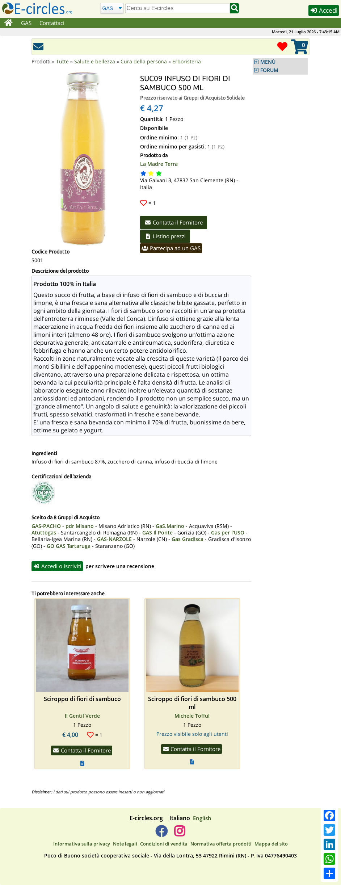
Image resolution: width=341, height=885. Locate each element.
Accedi (323, 10)
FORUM (269, 70)
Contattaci (51, 22)
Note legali (125, 843)
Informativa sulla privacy (81, 843)
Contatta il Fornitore (173, 222)
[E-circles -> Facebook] (161, 834)
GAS (26, 22)
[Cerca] (111, 8)
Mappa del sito (271, 843)
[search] (177, 8)
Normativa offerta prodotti (221, 843)
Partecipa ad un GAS (171, 248)
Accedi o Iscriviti (57, 566)
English (202, 818)
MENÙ (267, 62)
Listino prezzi (165, 236)
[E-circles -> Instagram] (179, 834)
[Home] (8, 23)
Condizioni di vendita (164, 843)
